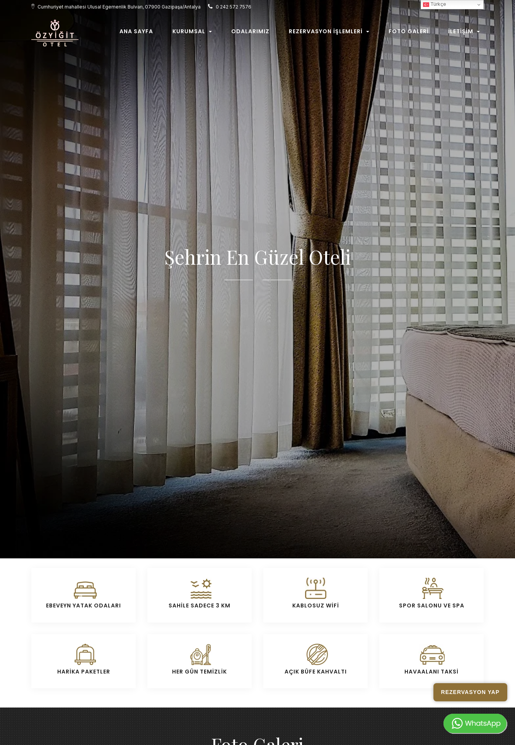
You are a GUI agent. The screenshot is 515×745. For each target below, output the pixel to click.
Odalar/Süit (225, 519)
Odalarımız (250, 33)
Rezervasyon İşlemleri (329, 33)
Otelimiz (174, 519)
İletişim (464, 33)
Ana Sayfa (136, 33)
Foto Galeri (409, 33)
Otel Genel (336, 519)
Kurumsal (192, 33)
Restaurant (282, 519)
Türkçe (434, 5)
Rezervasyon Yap (470, 692)
